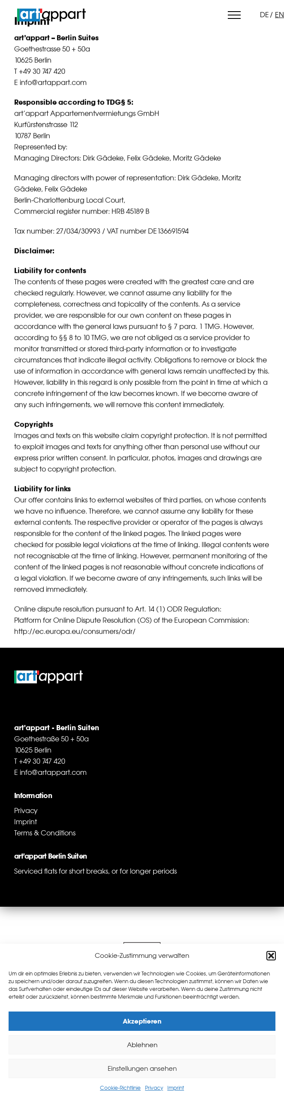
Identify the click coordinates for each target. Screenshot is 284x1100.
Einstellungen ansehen (142, 1068)
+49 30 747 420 (42, 72)
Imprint (175, 1088)
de (264, 14)
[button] (271, 955)
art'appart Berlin (51, 15)
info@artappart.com (53, 83)
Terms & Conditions (45, 833)
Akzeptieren (142, 1021)
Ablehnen (142, 1045)
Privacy (154, 1088)
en (279, 14)
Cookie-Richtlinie (120, 1088)
